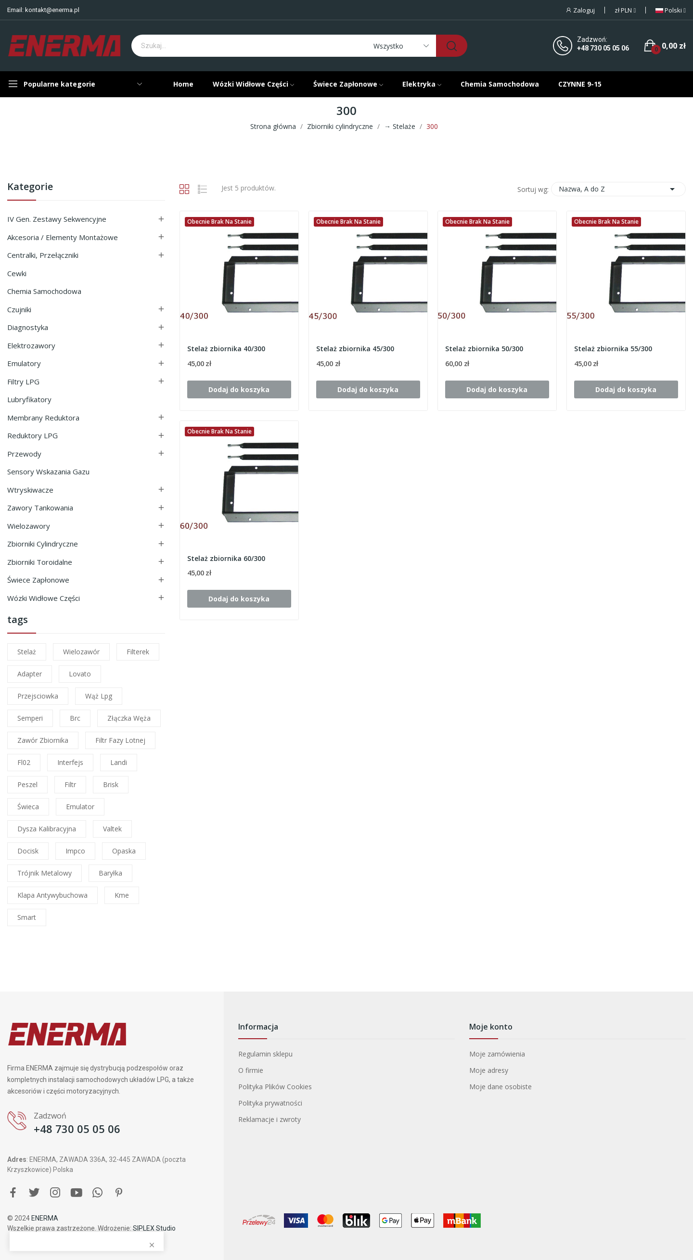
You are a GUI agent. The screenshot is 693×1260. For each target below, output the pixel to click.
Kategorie (30, 187)
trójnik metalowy (44, 873)
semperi (30, 718)
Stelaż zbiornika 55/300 (613, 348)
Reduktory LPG (32, 435)
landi (118, 762)
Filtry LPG (23, 381)
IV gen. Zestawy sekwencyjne (56, 219)
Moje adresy (488, 1070)
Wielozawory (28, 526)
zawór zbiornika (42, 740)
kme (122, 895)
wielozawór (81, 651)
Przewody (24, 453)
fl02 (23, 762)
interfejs (70, 762)
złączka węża (129, 718)
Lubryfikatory (29, 399)
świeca (28, 806)
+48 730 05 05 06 (603, 48)
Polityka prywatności (270, 1102)
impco (75, 850)
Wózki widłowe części (43, 598)
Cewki (16, 273)
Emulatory (24, 363)
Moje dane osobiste (500, 1086)
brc (75, 718)
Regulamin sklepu (265, 1053)
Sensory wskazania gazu (48, 471)
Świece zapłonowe (38, 580)
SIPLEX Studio (154, 1228)
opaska (124, 850)
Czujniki (19, 309)
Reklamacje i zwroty (269, 1119)
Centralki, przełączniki (42, 255)
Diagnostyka (27, 327)
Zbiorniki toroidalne (39, 562)
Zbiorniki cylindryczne (42, 543)
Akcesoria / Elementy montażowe (62, 237)
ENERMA (44, 1218)
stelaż (26, 651)
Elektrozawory (31, 345)
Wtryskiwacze (30, 490)
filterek (138, 651)
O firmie (250, 1070)
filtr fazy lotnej (120, 740)
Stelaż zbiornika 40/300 (226, 348)
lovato (80, 673)
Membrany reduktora (43, 417)
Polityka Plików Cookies (275, 1086)
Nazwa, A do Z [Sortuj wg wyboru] (618, 189)
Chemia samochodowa (44, 291)
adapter (29, 673)
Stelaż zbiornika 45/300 (355, 348)
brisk (110, 784)
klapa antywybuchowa (52, 895)
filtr (70, 784)
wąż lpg (98, 695)
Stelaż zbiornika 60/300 (226, 558)
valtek (112, 828)
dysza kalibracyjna (46, 828)
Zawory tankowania (40, 507)
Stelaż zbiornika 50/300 (484, 348)
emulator (80, 806)
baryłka (110, 873)
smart (26, 917)
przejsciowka (37, 695)
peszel (27, 784)
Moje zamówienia (497, 1053)
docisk (27, 850)
